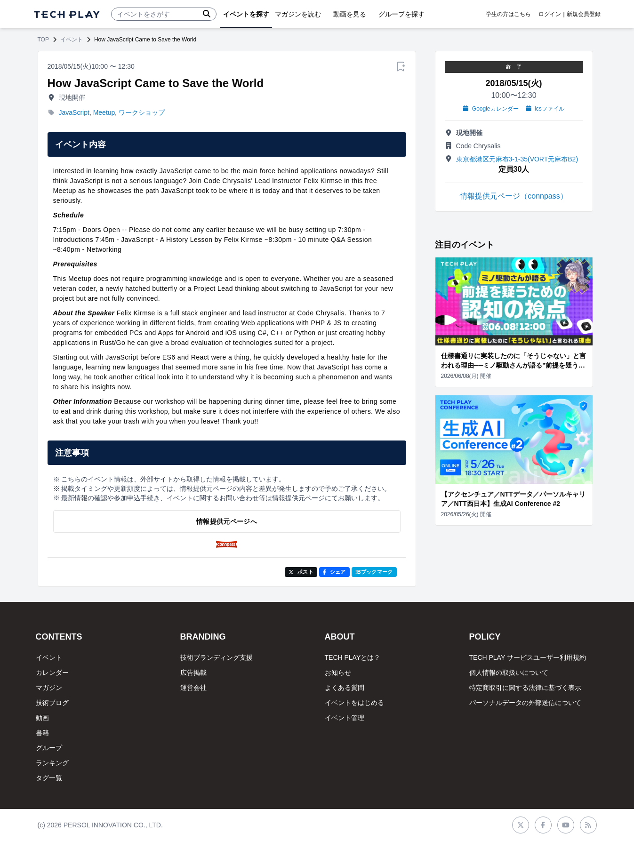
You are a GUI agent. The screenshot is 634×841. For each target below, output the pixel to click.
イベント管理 (344, 717)
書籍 (42, 733)
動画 (42, 717)
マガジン (49, 687)
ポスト (301, 572)
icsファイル (545, 108)
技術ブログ (52, 702)
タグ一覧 (49, 778)
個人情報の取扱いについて (508, 672)
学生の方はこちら (508, 14)
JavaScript (74, 112)
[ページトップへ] (67, 14)
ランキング (52, 763)
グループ (49, 748)
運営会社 (193, 687)
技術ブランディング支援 (216, 657)
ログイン (549, 14)
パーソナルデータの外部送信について (525, 702)
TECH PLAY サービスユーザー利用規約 (527, 657)
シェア (334, 572)
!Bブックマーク (374, 572)
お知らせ (338, 672)
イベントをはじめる (354, 702)
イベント (71, 39)
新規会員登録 (584, 14)
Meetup (104, 112)
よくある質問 (344, 687)
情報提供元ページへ (226, 521)
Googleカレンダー (490, 108)
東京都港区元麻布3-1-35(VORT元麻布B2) (517, 159)
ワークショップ (142, 112)
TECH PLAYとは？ (353, 657)
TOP (43, 39)
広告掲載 (193, 672)
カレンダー (52, 672)
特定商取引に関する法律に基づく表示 (525, 687)
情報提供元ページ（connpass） (514, 196)
